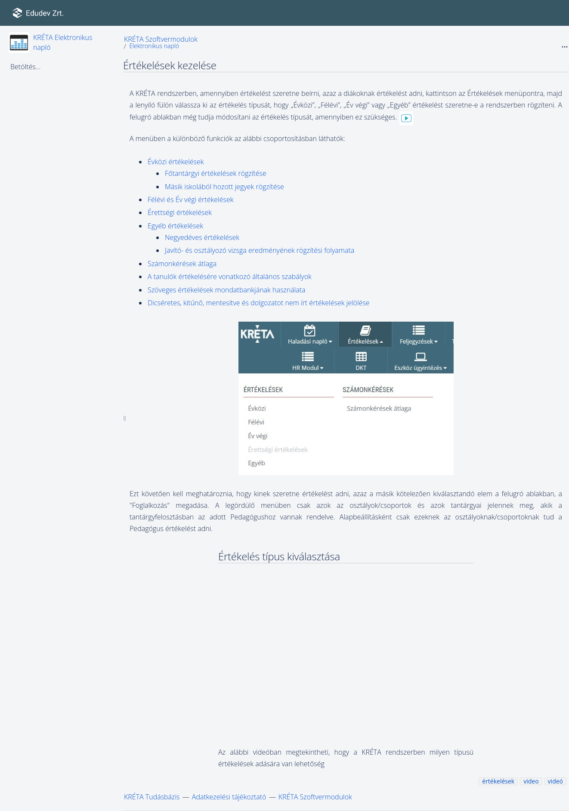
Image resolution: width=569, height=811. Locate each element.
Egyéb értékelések (175, 225)
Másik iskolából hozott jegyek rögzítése (224, 186)
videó (555, 781)
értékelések (498, 781)
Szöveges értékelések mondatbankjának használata (227, 290)
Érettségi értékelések (180, 212)
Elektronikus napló (154, 46)
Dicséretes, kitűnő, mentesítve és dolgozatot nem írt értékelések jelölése (259, 302)
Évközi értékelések (176, 161)
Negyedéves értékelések (202, 237)
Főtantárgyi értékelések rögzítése (215, 173)
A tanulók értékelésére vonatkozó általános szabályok (230, 276)
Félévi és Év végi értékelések (190, 199)
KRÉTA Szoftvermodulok (161, 39)
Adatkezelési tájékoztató (229, 797)
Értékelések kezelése (169, 65)
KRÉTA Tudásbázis (152, 797)
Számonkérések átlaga (182, 263)
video (530, 781)
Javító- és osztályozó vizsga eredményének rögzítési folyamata (259, 250)
